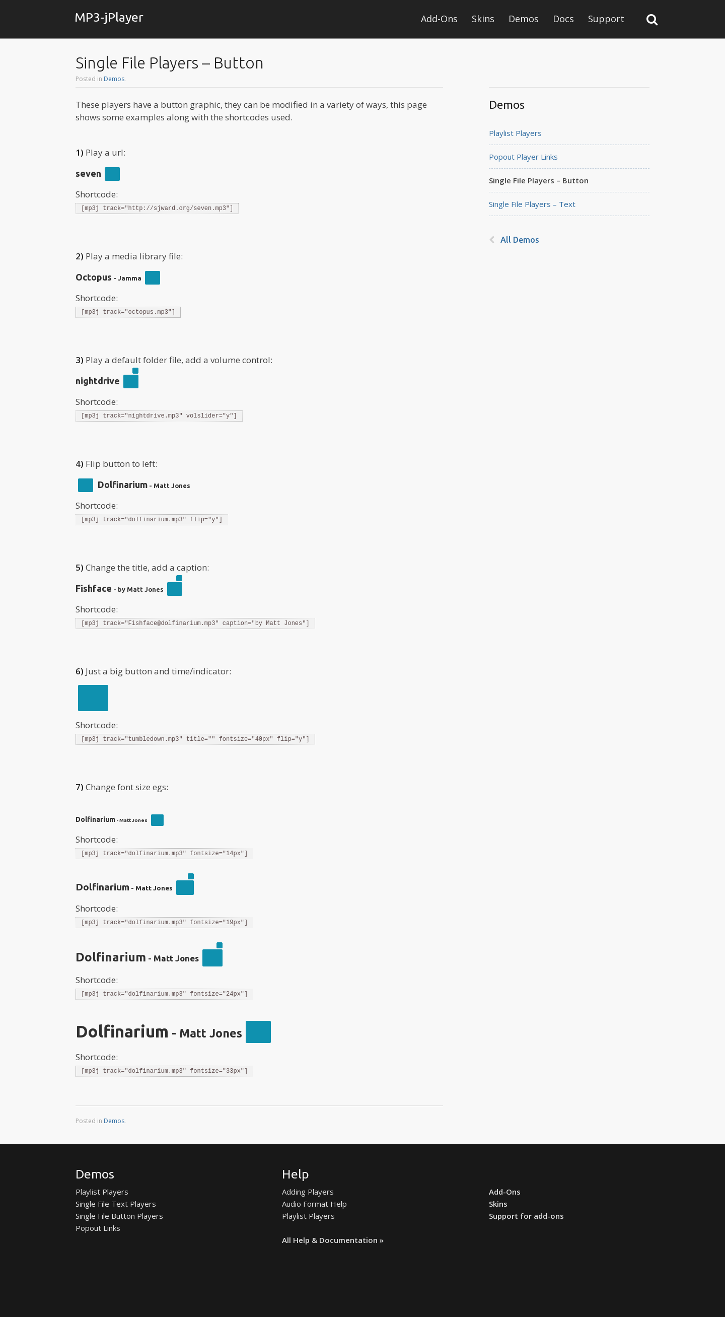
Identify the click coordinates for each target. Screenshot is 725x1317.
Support (606, 19)
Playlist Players (515, 133)
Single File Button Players (119, 1216)
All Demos (519, 239)
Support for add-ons (526, 1216)
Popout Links (98, 1228)
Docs (563, 19)
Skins (483, 19)
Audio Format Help (314, 1204)
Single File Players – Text (532, 204)
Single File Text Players (116, 1204)
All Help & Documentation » (333, 1240)
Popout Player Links (523, 157)
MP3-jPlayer (109, 17)
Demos (524, 19)
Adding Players (308, 1192)
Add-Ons (439, 19)
